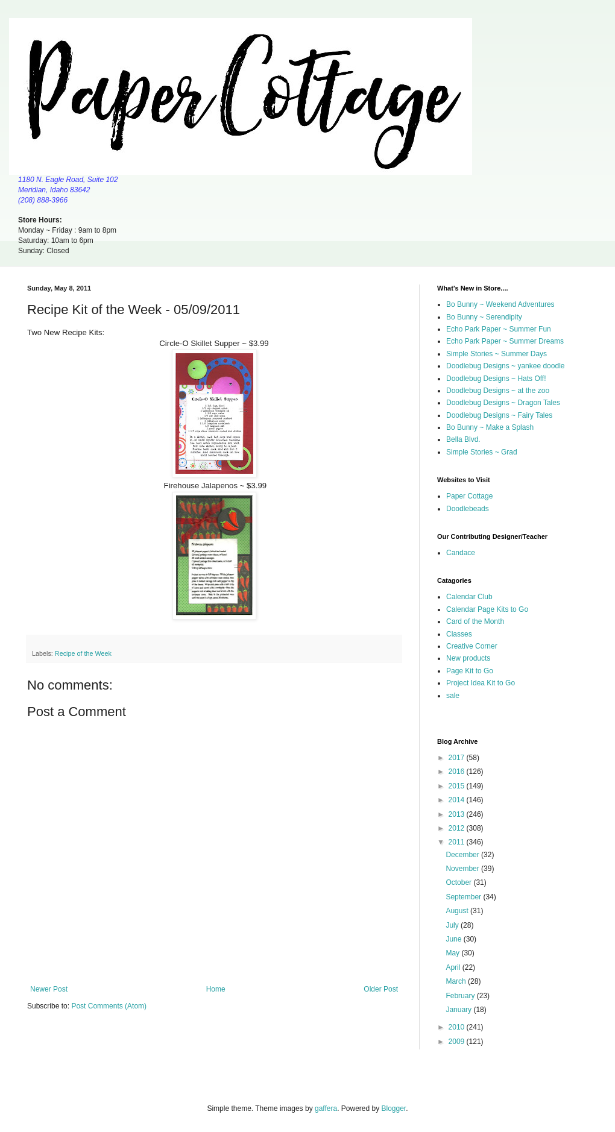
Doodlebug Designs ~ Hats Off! (496, 378)
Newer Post (49, 989)
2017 (458, 757)
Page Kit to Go (469, 671)
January (459, 1009)
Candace (460, 553)
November (463, 868)
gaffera (326, 1108)
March (457, 981)
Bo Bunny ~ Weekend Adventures (500, 304)
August (458, 911)
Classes (459, 634)
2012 (458, 828)
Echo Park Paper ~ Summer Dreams (505, 341)
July (453, 925)
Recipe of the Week (83, 653)
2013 (458, 814)
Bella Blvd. (463, 439)
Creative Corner (471, 646)
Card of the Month (475, 621)
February (461, 996)
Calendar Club (469, 597)
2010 (458, 1027)
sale (452, 695)
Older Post (381, 989)
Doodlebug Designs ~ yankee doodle (505, 366)
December (463, 855)
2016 (458, 771)
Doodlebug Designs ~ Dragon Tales (503, 402)
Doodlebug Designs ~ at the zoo (497, 390)
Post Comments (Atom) (109, 1006)
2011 (458, 842)
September (464, 897)
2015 (458, 786)
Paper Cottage (469, 496)
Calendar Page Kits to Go (487, 609)
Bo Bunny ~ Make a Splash (490, 427)
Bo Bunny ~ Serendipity (484, 317)
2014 (458, 800)
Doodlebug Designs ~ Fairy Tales (499, 415)
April (454, 967)
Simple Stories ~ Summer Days (496, 354)
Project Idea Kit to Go (480, 683)
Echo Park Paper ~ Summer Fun (498, 329)
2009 (458, 1041)
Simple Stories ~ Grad (481, 452)
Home (216, 989)
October (459, 882)
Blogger (394, 1108)
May (453, 953)
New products (468, 658)
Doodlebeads (467, 509)
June (454, 939)
